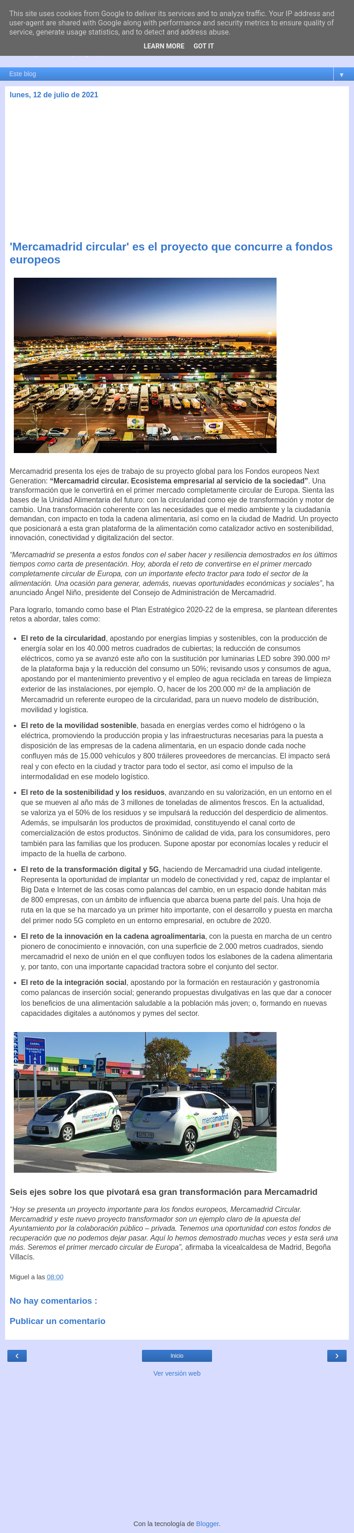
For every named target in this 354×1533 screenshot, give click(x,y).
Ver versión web (177, 1373)
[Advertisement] (177, 171)
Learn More (164, 46)
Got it (204, 46)
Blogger (207, 1523)
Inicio (177, 1356)
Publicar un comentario (58, 1321)
